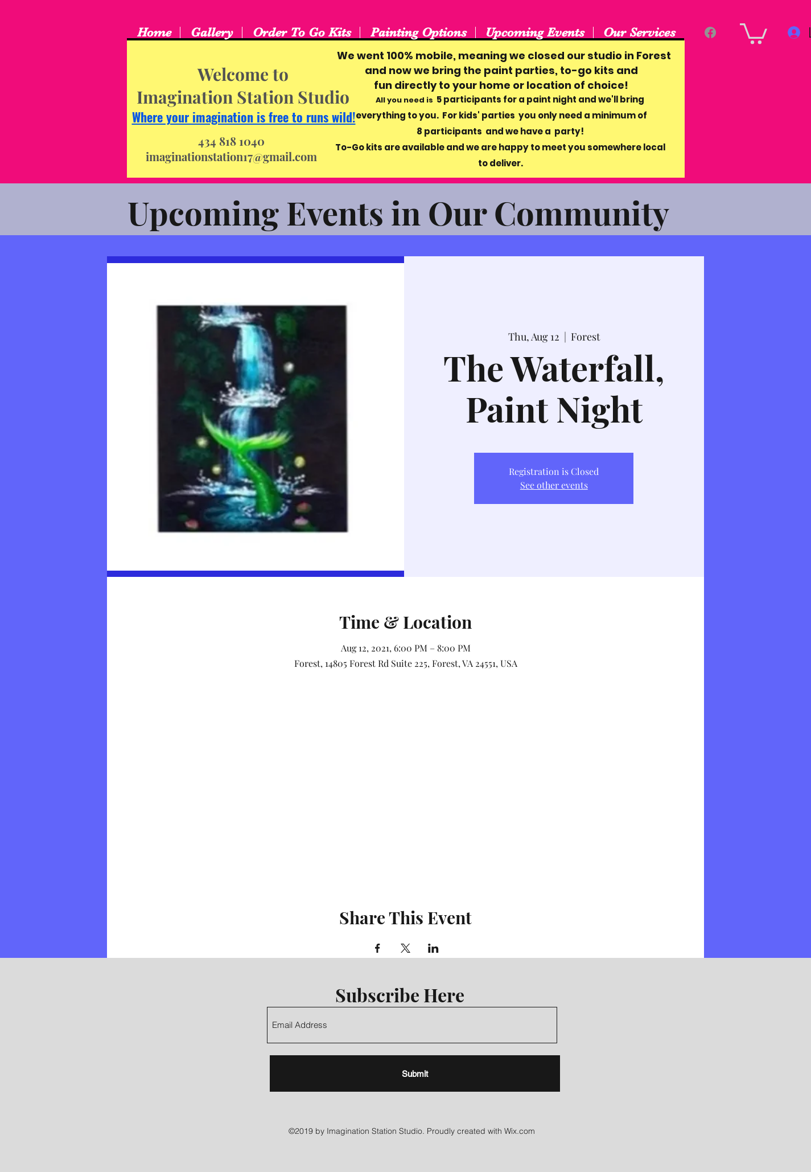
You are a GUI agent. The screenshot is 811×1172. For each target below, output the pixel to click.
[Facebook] (710, 32)
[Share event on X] (405, 948)
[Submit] (415, 1073)
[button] (753, 32)
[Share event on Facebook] (377, 948)
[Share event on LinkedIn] (433, 948)
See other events (554, 485)
